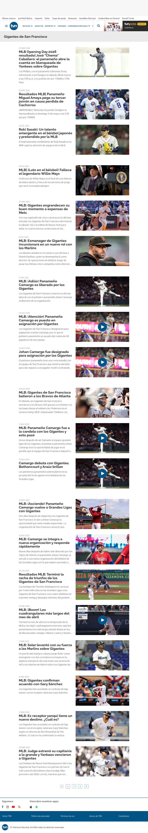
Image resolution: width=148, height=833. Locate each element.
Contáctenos (124, 816)
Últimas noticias (9, 18)
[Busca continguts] (98, 26)
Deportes (50, 26)
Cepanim (38, 18)
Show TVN (39, 26)
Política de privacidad (40, 816)
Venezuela (72, 18)
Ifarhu (47, 18)
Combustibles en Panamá (109, 18)
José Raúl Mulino (25, 18)
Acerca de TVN (95, 816)
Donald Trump (128, 18)
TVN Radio (62, 26)
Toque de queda (59, 18)
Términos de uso (67, 816)
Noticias (28, 26)
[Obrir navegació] (6, 26)
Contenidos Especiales (79, 26)
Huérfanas (129, 28)
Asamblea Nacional (87, 18)
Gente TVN (6, 816)
